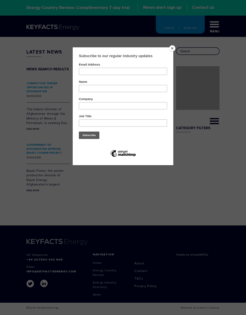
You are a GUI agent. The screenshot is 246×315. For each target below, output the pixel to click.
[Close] (172, 48)
